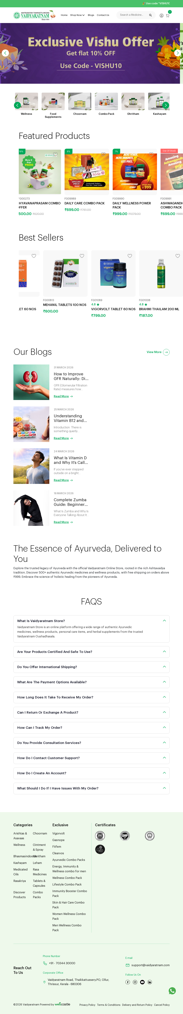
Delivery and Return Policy (137, 1005)
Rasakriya (19, 881)
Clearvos (58, 853)
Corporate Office (53, 973)
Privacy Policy (87, 1005)
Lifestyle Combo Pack (67, 884)
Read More (63, 396)
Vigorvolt (58, 833)
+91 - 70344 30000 (59, 963)
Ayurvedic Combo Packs (68, 860)
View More (158, 352)
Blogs (91, 15)
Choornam (40, 833)
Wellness (19, 845)
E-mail (128, 958)
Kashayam (20, 863)
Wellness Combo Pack (67, 878)
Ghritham (39, 856)
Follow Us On (133, 975)
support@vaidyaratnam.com (147, 965)
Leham (37, 863)
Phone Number (51, 956)
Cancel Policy (162, 1005)
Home (64, 15)
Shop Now (76, 15)
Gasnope (58, 840)
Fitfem (56, 846)
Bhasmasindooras (25, 856)
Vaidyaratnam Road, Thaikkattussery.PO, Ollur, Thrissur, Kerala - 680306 (76, 982)
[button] (177, 53)
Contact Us (103, 15)
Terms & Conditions (108, 1005)
